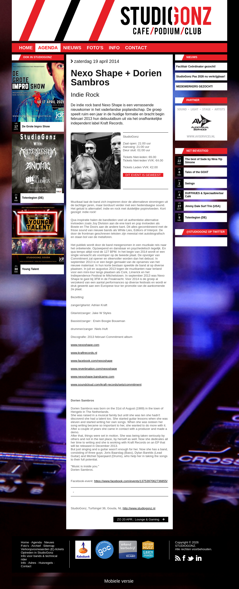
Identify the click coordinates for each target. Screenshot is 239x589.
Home (26, 47)
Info (114, 47)
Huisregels (46, 562)
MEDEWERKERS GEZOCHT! (194, 86)
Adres (32, 562)
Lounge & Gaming (147, 519)
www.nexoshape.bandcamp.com (92, 376)
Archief (36, 545)
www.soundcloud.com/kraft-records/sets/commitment (106, 384)
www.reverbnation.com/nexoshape (94, 368)
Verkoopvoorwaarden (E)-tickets (42, 549)
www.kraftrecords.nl (84, 352)
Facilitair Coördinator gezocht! (196, 66)
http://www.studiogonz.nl (139, 508)
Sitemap (48, 545)
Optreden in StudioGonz (37, 552)
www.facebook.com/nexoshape (91, 360)
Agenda (48, 47)
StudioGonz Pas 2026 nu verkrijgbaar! (200, 76)
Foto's (95, 47)
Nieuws (72, 47)
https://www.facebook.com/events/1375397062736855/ (131, 481)
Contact (136, 47)
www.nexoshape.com (85, 344)
